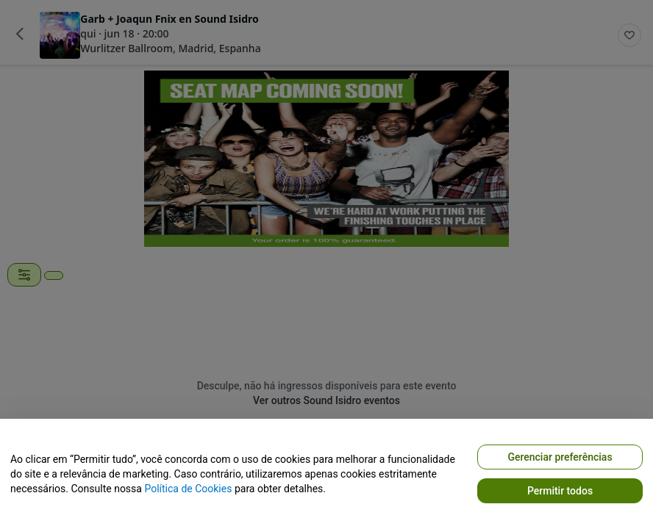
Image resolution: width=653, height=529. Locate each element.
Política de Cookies (188, 488)
